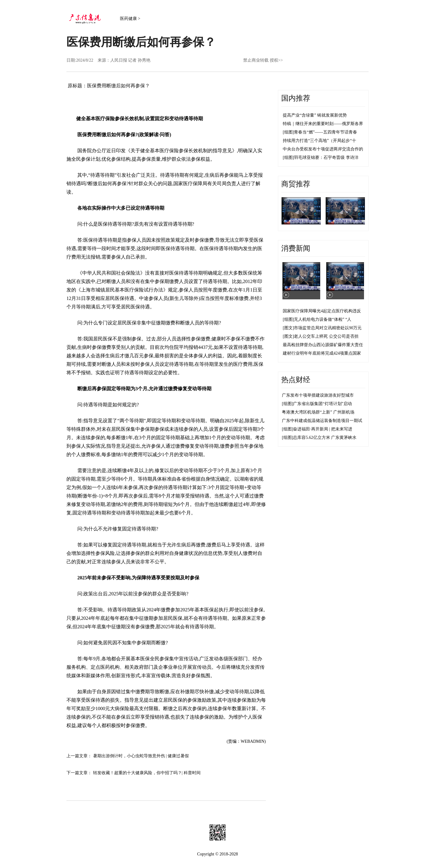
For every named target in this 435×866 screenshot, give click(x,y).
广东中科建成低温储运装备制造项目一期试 (322, 420)
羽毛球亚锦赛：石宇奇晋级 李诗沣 (326, 157)
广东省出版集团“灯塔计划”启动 (322, 403)
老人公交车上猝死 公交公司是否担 (326, 336)
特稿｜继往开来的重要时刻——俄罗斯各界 (323, 123)
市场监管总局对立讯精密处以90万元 (328, 328)
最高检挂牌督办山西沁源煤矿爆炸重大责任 (323, 345)
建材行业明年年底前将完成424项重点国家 (322, 353)
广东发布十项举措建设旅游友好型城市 (318, 395)
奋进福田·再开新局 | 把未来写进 (322, 429)
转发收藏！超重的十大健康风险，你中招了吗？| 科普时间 (147, 773)
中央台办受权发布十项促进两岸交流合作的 (323, 149)
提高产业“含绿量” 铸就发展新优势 (315, 115)
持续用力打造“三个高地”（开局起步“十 (319, 140)
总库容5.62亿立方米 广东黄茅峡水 (324, 437)
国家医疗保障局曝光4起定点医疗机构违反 (322, 311)
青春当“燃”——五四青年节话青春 (325, 132)
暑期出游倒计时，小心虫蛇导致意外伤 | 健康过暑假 (141, 756)
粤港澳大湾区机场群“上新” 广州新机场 (318, 412)
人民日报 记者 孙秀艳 (130, 60)
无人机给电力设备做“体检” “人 (322, 319)
